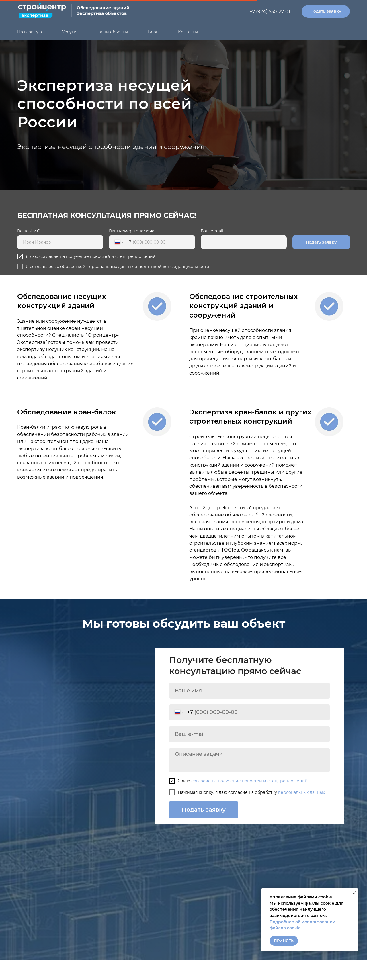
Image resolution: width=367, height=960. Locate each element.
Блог (153, 31)
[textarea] (249, 760)
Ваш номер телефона (131, 231)
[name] (249, 691)
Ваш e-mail (212, 231)
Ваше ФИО (28, 231)
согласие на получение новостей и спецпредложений (97, 256)
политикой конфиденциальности (173, 266)
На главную (29, 31)
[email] (249, 734)
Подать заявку (321, 242)
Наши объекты (112, 31)
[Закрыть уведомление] (354, 893)
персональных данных (301, 792)
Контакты (188, 31)
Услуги (69, 31)
